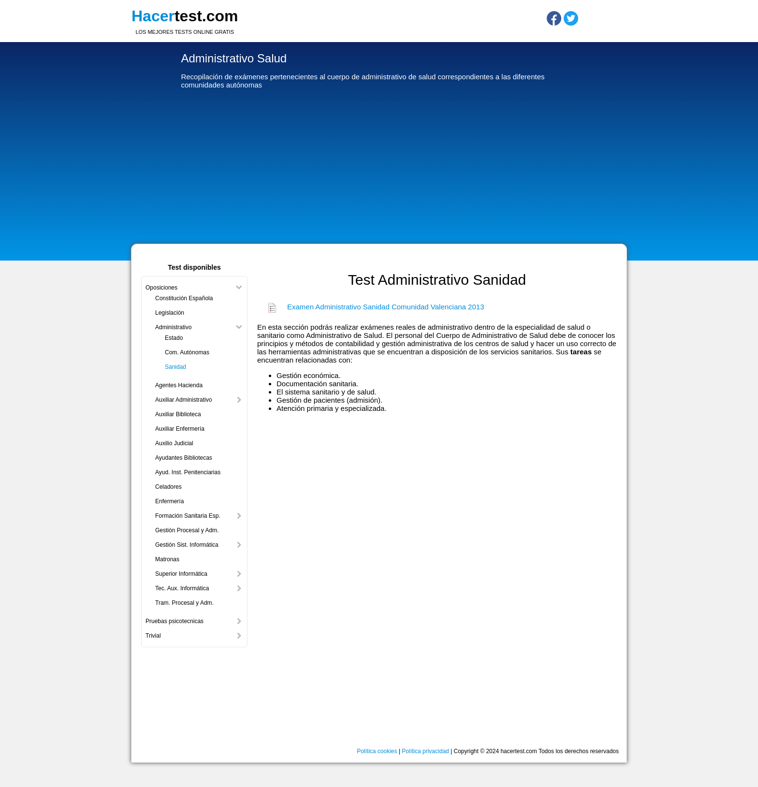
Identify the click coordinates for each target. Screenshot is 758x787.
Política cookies (377, 751)
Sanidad (175, 367)
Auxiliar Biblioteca (178, 414)
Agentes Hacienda (179, 385)
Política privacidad (425, 751)
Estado (174, 338)
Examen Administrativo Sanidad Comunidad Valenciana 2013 (385, 307)
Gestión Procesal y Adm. (187, 530)
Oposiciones (161, 287)
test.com (184, 16)
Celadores (168, 486)
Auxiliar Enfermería (179, 428)
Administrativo (173, 327)
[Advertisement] (379, 168)
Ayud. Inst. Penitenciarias (187, 472)
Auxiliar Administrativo (183, 399)
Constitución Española (184, 298)
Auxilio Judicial (174, 443)
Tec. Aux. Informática (182, 588)
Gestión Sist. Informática (187, 544)
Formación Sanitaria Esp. (187, 515)
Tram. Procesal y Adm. (184, 602)
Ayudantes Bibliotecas (183, 457)
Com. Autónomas (187, 352)
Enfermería (169, 501)
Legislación (169, 312)
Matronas (167, 559)
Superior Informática (181, 573)
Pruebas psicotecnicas (175, 621)
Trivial (153, 635)
